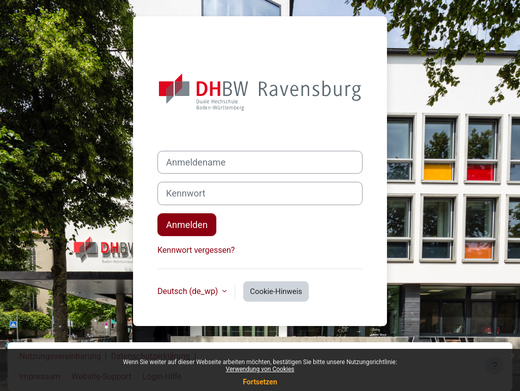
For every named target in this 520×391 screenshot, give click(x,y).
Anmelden (187, 224)
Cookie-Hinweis (276, 291)
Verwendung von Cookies (260, 369)
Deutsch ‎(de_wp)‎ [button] (188, 291)
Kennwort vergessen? (196, 250)
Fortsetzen (260, 382)
